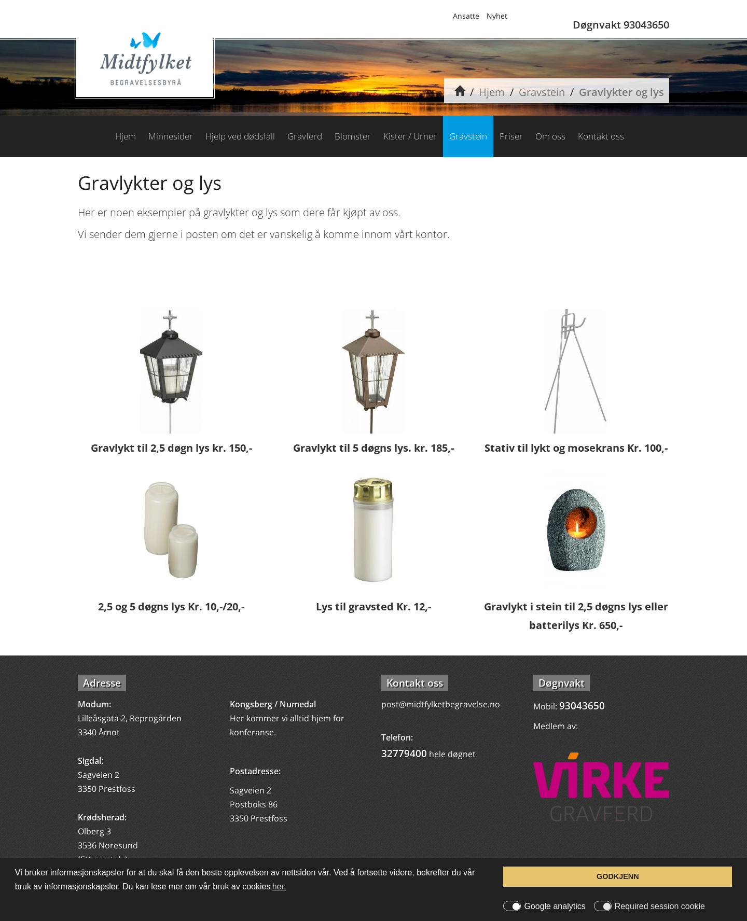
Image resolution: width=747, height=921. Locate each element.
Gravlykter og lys (621, 92)
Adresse (102, 683)
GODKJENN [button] (618, 876)
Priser (511, 136)
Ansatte (466, 16)
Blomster (353, 136)
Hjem (492, 92)
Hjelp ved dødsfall (240, 136)
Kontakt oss (601, 136)
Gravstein (542, 92)
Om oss (550, 136)
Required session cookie (660, 906)
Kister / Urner (410, 136)
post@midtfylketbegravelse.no (440, 704)
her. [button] (279, 886)
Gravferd (304, 136)
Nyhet (497, 16)
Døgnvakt (561, 683)
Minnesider (170, 136)
